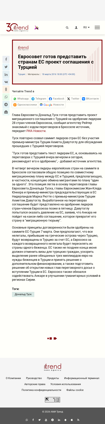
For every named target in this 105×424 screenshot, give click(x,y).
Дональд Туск (23, 294)
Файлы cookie (75, 390)
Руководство (34, 378)
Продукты (53, 378)
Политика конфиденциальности (41, 390)
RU (85, 27)
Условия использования (65, 384)
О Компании (13, 378)
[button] (6, 59)
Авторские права (34, 384)
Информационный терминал (81, 378)
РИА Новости (35, 131)
